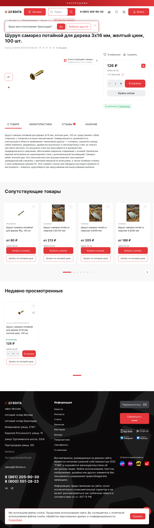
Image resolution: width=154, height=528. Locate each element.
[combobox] (58, 11)
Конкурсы (59, 414)
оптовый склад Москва (19, 414)
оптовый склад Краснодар (21, 420)
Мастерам (59, 429)
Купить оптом (126, 93)
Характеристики (40, 124)
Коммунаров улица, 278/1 (20, 426)
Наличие (91, 124)
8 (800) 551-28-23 (22, 481)
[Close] (95, 25)
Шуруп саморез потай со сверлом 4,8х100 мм (56, 229)
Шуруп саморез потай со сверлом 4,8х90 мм (94, 229)
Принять (138, 516)
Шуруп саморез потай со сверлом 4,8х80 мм (131, 229)
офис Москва (13, 408)
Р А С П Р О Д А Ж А (77, 3)
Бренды (58, 434)
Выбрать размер (21, 250)
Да (61, 26)
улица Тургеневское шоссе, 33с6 (25, 439)
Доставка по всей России (18, 457)
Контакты (10, 451)
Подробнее (15, 519)
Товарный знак (62, 439)
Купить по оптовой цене (21, 258)
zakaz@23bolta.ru (15, 467)
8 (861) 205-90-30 (91, 11)
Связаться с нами (134, 418)
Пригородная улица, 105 (19, 445)
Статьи (57, 419)
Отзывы (69, 124)
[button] (147, 272)
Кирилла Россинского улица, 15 (24, 433)
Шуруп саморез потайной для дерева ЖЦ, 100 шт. (19, 229)
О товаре (13, 124)
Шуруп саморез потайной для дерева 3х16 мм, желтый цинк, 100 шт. (19, 329)
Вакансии (59, 424)
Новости (58, 409)
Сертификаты (61, 444)
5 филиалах (124, 106)
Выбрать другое (78, 26)
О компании (60, 450)
